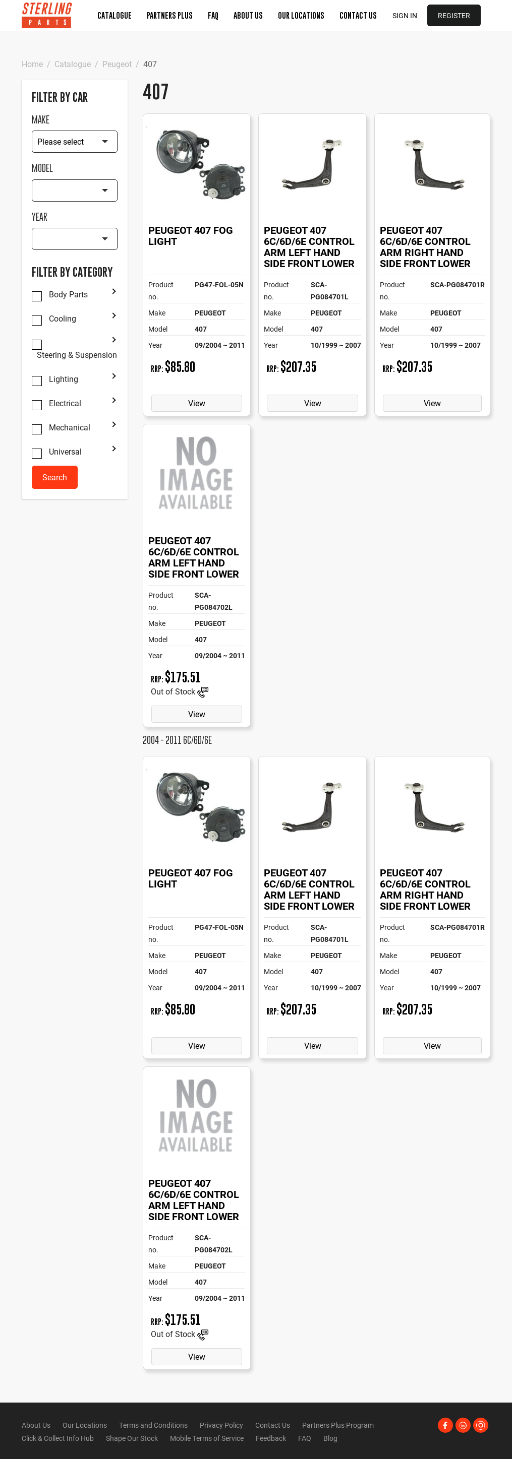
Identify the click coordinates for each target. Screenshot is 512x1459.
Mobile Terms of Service (207, 1438)
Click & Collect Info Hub (58, 1438)
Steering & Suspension (77, 355)
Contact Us (358, 15)
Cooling (62, 318)
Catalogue (114, 15)
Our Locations (301, 15)
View (196, 403)
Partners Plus (170, 15)
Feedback (271, 1438)
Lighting (63, 379)
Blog (330, 1438)
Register (454, 15)
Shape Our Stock (132, 1438)
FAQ (213, 15)
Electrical (65, 403)
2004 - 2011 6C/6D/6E (177, 740)
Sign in (404, 15)
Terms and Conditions (153, 1425)
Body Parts (68, 294)
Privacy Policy (221, 1425)
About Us (248, 15)
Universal (65, 452)
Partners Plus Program (338, 1425)
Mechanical (69, 427)
